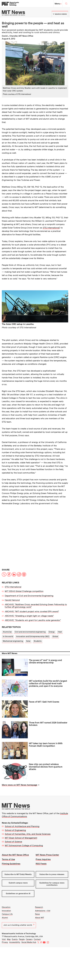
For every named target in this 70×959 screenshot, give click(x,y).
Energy (52, 632)
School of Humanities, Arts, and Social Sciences (28, 834)
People (22, 939)
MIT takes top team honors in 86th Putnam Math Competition (46, 744)
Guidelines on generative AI (18, 893)
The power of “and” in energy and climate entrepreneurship (45, 661)
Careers (29, 939)
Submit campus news (18, 883)
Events (15, 939)
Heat (60, 632)
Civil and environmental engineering (30, 632)
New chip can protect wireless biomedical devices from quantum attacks (45, 766)
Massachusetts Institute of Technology (19, 933)
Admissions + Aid (42, 911)
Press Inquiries (43, 859)
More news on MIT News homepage (19, 785)
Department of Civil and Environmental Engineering (29, 596)
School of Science (13, 841)
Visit (4, 939)
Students (38, 641)
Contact (37, 939)
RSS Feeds (41, 863)
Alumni (5, 918)
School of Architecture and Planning (22, 826)
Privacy (5, 942)
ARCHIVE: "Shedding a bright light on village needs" (29, 616)
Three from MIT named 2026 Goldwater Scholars (48, 723)
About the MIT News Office (15, 855)
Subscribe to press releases (51, 874)
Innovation (6, 911)
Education (6, 907)
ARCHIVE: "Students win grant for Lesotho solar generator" (33, 620)
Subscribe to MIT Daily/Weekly (18, 874)
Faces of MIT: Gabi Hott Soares (44, 701)
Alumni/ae (7, 632)
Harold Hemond (12, 600)
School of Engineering (15, 830)
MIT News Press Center (47, 855)
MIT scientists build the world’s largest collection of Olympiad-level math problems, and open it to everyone (48, 683)
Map (9, 939)
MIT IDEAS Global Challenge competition (24, 591)
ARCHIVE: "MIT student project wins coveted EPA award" (32, 611)
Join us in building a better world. (19, 925)
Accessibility (14, 942)
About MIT (39, 918)
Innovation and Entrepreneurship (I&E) (32, 636)
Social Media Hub (28, 942)
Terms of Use (8, 859)
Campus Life (7, 914)
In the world (8, 636)
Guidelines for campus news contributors (51, 884)
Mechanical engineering (13, 641)
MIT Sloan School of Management (21, 838)
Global (55, 636)
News (37, 914)
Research (39, 907)
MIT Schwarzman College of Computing (24, 845)
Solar (28, 641)
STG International (51, 228)
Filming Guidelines (11, 863)
